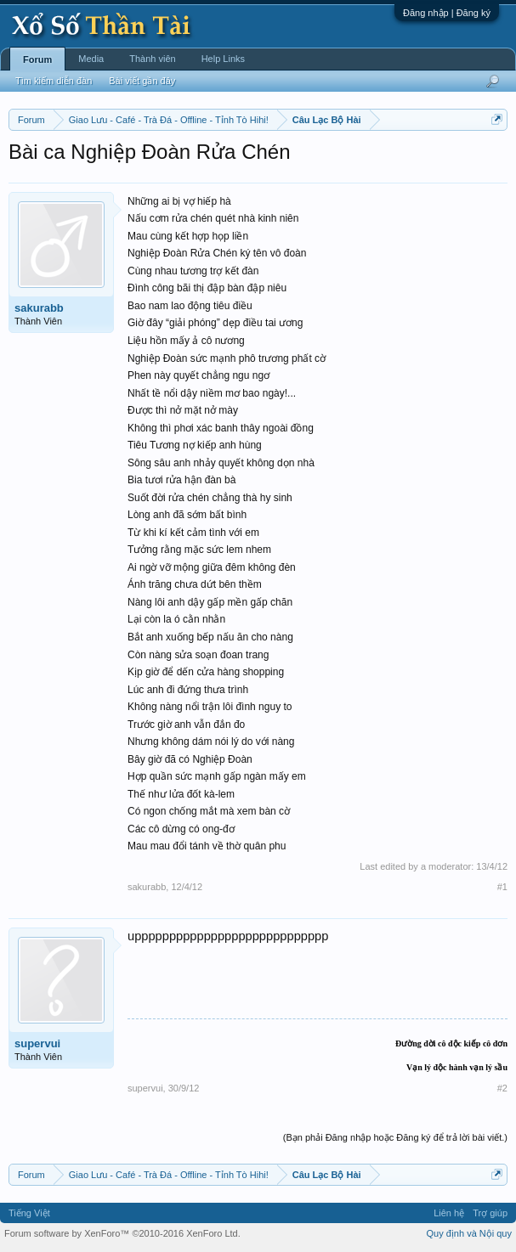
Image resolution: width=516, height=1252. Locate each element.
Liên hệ (449, 1213)
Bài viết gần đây (142, 81)
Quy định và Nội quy (470, 1233)
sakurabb (39, 308)
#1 (502, 887)
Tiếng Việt (29, 1213)
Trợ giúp (490, 1213)
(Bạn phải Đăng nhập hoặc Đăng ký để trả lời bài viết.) (395, 1137)
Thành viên (152, 59)
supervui (37, 1043)
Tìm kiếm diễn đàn (53, 81)
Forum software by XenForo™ (122, 1233)
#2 (502, 1088)
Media (91, 59)
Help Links (223, 59)
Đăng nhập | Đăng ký (446, 13)
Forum (37, 59)
